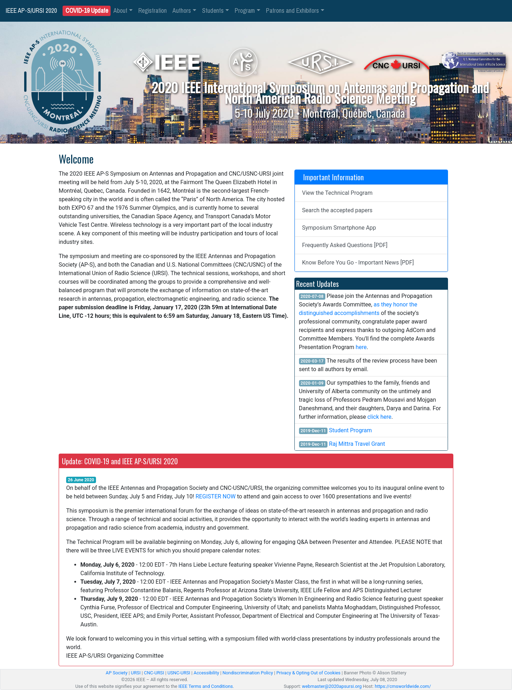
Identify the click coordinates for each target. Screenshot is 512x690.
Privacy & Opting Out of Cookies (308, 672)
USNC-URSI (178, 672)
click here (379, 416)
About (120, 10)
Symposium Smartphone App (339, 227)
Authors (181, 10)
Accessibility (206, 672)
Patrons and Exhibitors (292, 10)
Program (245, 10)
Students (213, 10)
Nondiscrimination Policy (248, 672)
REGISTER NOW (216, 496)
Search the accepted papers (337, 210)
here (361, 347)
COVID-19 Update (86, 11)
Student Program (350, 430)
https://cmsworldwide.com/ (403, 686)
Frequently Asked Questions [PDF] (345, 245)
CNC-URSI (154, 672)
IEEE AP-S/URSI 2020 (31, 10)
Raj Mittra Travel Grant (357, 443)
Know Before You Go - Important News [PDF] (358, 262)
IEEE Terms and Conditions (205, 686)
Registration (152, 10)
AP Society (116, 672)
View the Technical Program (337, 192)
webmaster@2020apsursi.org (332, 686)
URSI (135, 672)
